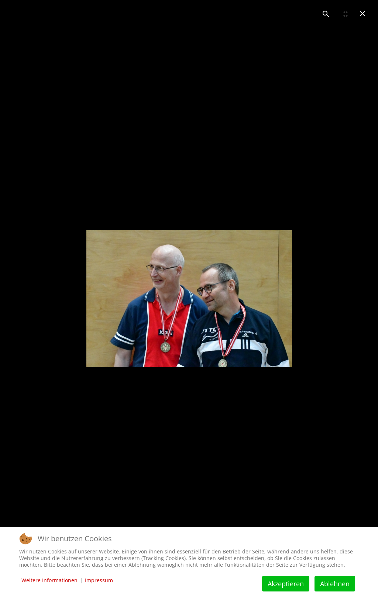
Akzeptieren (286, 583)
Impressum (99, 580)
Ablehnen (335, 583)
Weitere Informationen (49, 580)
